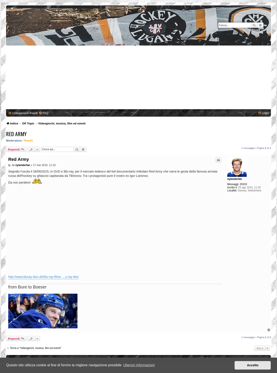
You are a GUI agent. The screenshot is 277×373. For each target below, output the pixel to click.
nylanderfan (234, 179)
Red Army (16, 134)
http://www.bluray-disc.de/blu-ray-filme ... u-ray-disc (43, 277)
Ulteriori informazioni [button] (139, 365)
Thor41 (28, 140)
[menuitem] (43, 113)
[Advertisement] (138, 78)
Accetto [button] (252, 365)
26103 (243, 184)
